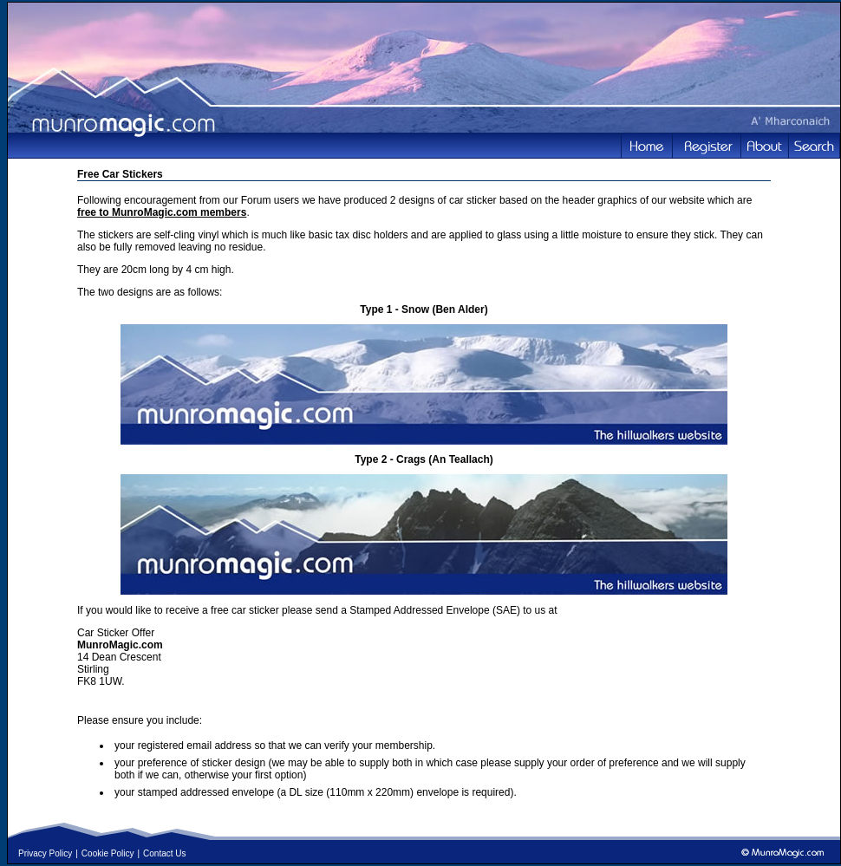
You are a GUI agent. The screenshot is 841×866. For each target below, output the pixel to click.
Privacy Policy (45, 853)
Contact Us (164, 853)
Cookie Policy (107, 853)
